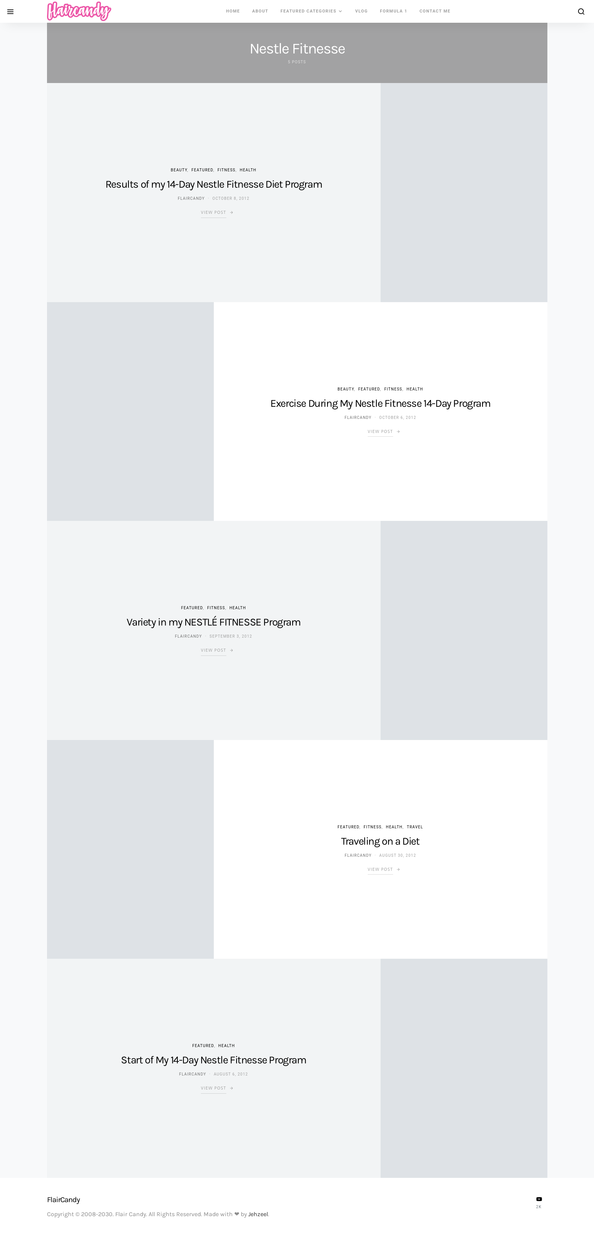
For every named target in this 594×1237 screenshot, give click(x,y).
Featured (202, 170)
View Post (213, 212)
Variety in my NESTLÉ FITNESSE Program (213, 622)
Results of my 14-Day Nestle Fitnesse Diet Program (213, 184)
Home (233, 11)
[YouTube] (539, 1202)
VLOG (361, 11)
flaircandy (191, 198)
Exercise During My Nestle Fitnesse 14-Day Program (380, 403)
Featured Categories (309, 11)
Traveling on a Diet (380, 841)
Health (248, 170)
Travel (415, 827)
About (260, 11)
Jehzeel (258, 1214)
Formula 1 (393, 11)
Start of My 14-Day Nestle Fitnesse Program (213, 1060)
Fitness (227, 170)
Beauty (179, 170)
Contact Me (435, 11)
